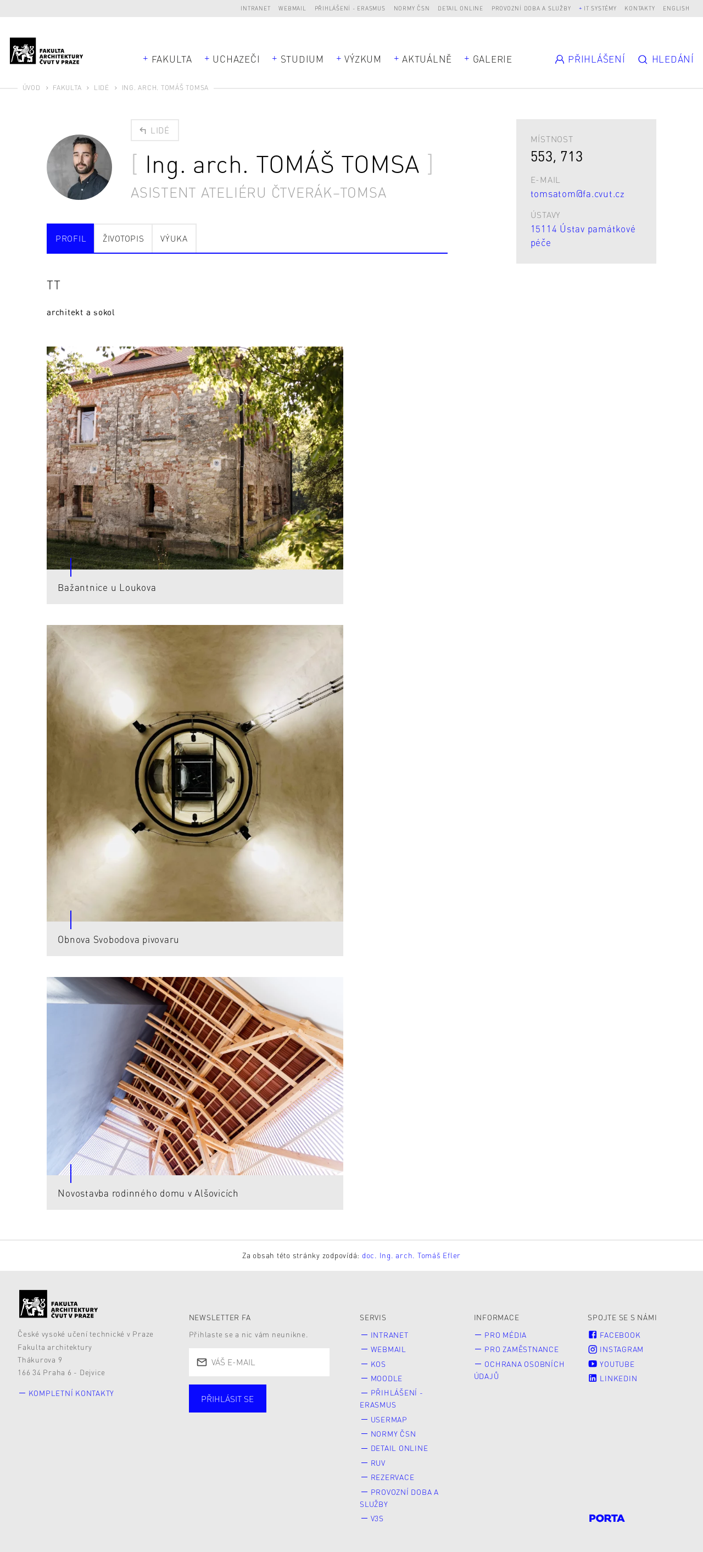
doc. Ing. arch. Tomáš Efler (411, 1255)
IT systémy (600, 8)
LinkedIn (612, 1378)
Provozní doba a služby (531, 8)
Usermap (389, 1419)
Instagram (616, 1349)
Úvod (32, 87)
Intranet (255, 8)
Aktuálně (427, 59)
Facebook (614, 1334)
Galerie (492, 59)
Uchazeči (236, 59)
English (676, 8)
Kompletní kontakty (72, 1393)
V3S (377, 1518)
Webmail (292, 8)
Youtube (611, 1364)
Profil (71, 238)
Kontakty (639, 8)
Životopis (123, 238)
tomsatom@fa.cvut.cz (578, 193)
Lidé (101, 87)
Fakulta (172, 59)
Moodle (387, 1378)
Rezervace (393, 1477)
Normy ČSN (412, 8)
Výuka (174, 238)
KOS (378, 1364)
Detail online (460, 8)
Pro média (505, 1334)
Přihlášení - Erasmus (350, 8)
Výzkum (363, 59)
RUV (378, 1462)
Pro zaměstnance (521, 1349)
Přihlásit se (227, 1398)
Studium (302, 59)
